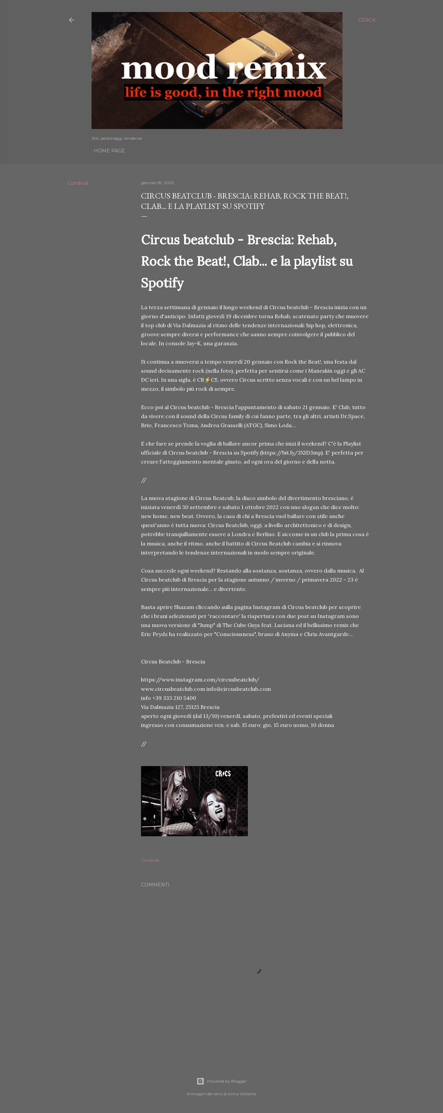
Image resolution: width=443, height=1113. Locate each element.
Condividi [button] (78, 183)
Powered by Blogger (221, 1081)
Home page (109, 151)
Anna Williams (242, 1093)
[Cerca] (367, 20)
